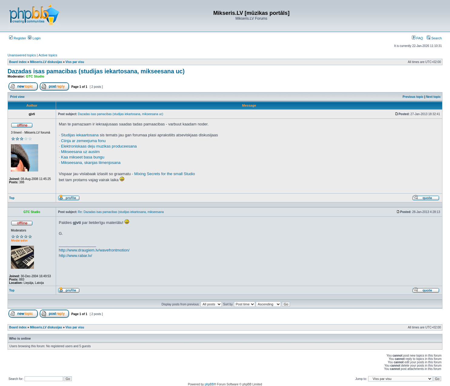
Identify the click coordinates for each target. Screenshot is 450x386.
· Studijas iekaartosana (79, 135)
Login (34, 38)
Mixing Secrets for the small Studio (164, 173)
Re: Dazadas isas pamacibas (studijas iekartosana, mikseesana (121, 212)
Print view (17, 96)
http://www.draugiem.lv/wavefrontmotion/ (94, 250)
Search (434, 38)
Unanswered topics (22, 55)
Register (17, 38)
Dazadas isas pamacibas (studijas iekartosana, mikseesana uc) (96, 71)
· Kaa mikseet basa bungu (81, 157)
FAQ (417, 38)
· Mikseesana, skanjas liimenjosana (90, 162)
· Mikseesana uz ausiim (79, 151)
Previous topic (413, 96)
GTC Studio (35, 76)
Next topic (433, 96)
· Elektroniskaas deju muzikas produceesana (98, 146)
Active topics (47, 55)
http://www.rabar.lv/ (75, 255)
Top (12, 198)
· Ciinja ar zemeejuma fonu (82, 140)
